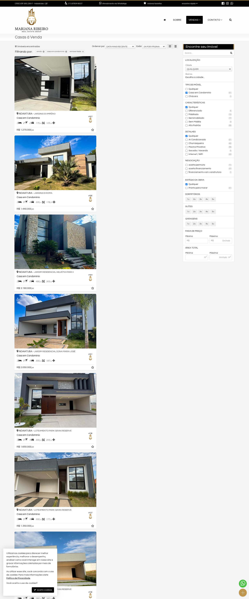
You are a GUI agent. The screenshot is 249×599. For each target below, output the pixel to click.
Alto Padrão (210, 126)
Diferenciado (210, 111)
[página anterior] (154, 547)
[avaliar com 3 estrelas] (23, 547)
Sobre (177, 20)
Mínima (189, 256)
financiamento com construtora (210, 173)
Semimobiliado (210, 119)
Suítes (189, 208)
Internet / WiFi (210, 155)
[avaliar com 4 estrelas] (26, 547)
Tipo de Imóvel (193, 85)
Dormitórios (192, 196)
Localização (192, 60)
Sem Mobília (210, 122)
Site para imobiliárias (214, 596)
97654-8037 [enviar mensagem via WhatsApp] (75, 4)
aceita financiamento (210, 170)
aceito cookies (43, 590)
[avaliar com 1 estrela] (16, 547)
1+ (188, 201)
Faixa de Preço (193, 233)
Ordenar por (98, 46)
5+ (213, 201)
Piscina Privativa (210, 148)
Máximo (214, 239)
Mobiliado (210, 115)
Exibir (139, 46)
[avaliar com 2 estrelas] (19, 547)
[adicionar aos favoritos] (64, 111)
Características (195, 103)
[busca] (230, 20)
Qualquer (193, 89)
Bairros (188, 74)
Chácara (210, 97)
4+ (207, 201)
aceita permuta (210, 166)
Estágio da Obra (194, 181)
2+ (194, 201)
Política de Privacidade (113, 597)
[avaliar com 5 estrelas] (29, 547)
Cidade (188, 65)
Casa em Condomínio (210, 93)
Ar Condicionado (210, 140)
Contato (215, 20)
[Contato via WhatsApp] (243, 584)
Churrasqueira (210, 144)
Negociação (192, 162)
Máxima (214, 256)
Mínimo (189, 239)
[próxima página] (175, 547)
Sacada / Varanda (210, 151)
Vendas (194, 20)
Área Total (191, 250)
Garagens (191, 221)
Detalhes (190, 132)
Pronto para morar (210, 189)
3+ (201, 201)
